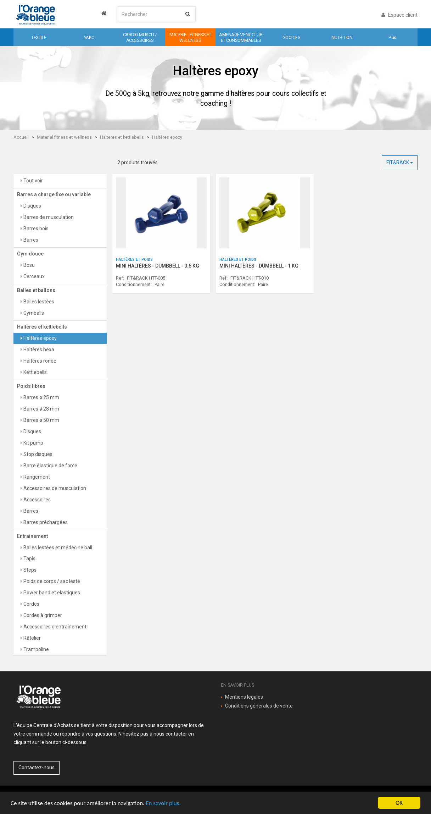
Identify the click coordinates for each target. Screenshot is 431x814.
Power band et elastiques (51, 592)
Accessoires (36, 499)
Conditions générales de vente (259, 706)
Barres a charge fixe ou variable (54, 194)
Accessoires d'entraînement (54, 626)
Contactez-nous (36, 767)
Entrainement (32, 536)
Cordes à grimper (42, 615)
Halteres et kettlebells (122, 137)
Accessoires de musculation (54, 488)
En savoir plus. (163, 803)
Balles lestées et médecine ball (57, 547)
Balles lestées (38, 301)
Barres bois (35, 228)
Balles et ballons (36, 290)
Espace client (399, 15)
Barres (30, 240)
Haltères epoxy (167, 137)
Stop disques (37, 454)
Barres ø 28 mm (40, 409)
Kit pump (32, 443)
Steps (29, 570)
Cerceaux (33, 276)
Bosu (28, 265)
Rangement (36, 477)
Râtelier (31, 638)
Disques (31, 206)
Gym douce (30, 254)
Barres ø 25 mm (40, 397)
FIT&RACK (399, 162)
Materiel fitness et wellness (64, 137)
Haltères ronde (39, 361)
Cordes (30, 604)
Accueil (21, 137)
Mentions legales (244, 697)
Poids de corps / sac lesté (51, 581)
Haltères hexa (38, 349)
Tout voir (32, 180)
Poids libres (31, 386)
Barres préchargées (45, 522)
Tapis (28, 558)
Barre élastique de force (49, 465)
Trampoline (35, 649)
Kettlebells (34, 372)
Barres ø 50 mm (40, 420)
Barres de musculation (48, 217)
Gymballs (33, 313)
